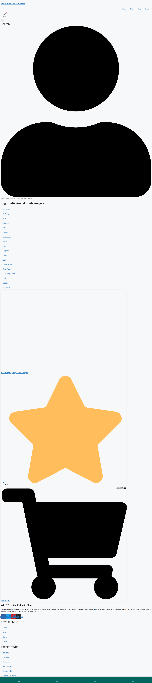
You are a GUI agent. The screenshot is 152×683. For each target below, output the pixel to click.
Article (5, 218)
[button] (5, 22)
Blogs (139, 9)
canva (5, 228)
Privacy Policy (7, 666)
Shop (132, 9)
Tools (4, 278)
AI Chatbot (6, 209)
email (4, 246)
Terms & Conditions (9, 676)
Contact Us (6, 657)
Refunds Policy (8, 671)
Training (5, 283)
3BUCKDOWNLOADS (13, 3)
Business (6, 223)
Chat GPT (6, 232)
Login (147, 9)
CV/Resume (7, 237)
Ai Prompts (6, 214)
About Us (6, 653)
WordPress (6, 287)
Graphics (6, 250)
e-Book (5, 241)
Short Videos (7, 269)
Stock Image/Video (9, 273)
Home (124, 9)
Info (4, 260)
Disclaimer (6, 662)
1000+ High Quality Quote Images (14, 373)
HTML (5, 255)
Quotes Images (7, 264)
